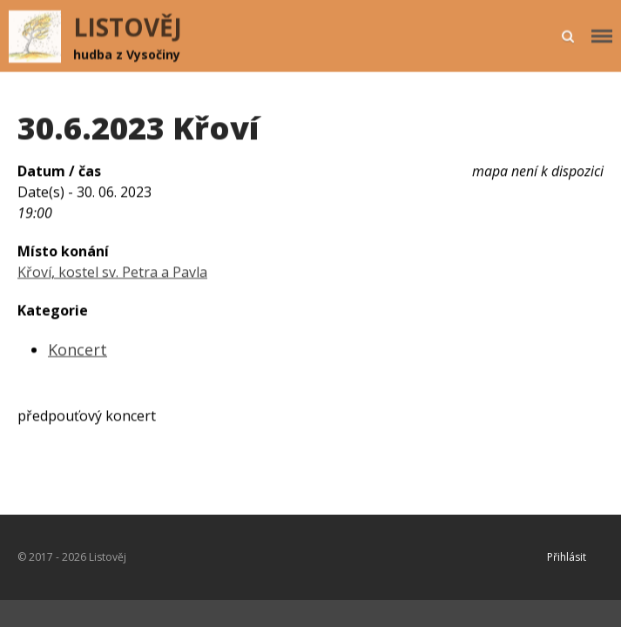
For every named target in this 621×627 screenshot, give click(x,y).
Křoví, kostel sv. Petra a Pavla (112, 272)
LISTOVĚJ (127, 27)
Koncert (77, 350)
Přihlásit (566, 556)
